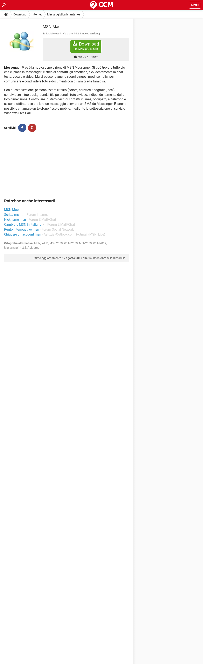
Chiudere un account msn (22, 234)
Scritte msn (12, 215)
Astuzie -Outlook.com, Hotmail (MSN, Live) (74, 234)
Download (19, 14)
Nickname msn (15, 220)
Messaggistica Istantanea (63, 14)
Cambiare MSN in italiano (22, 224)
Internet (37, 14)
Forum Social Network (58, 229)
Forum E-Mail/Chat (42, 220)
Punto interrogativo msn (21, 229)
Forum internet (37, 215)
